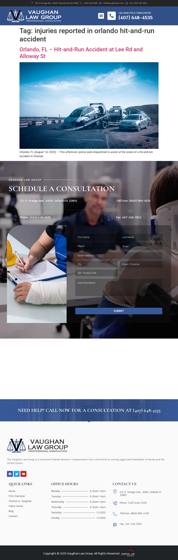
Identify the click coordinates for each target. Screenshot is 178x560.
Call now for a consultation (134, 13)
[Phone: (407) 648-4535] (13, 218)
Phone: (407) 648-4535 (35, 217)
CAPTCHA (80, 300)
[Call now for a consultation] (111, 16)
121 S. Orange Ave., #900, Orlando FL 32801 (48, 201)
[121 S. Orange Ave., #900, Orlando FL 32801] (13, 201)
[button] (101, 16)
